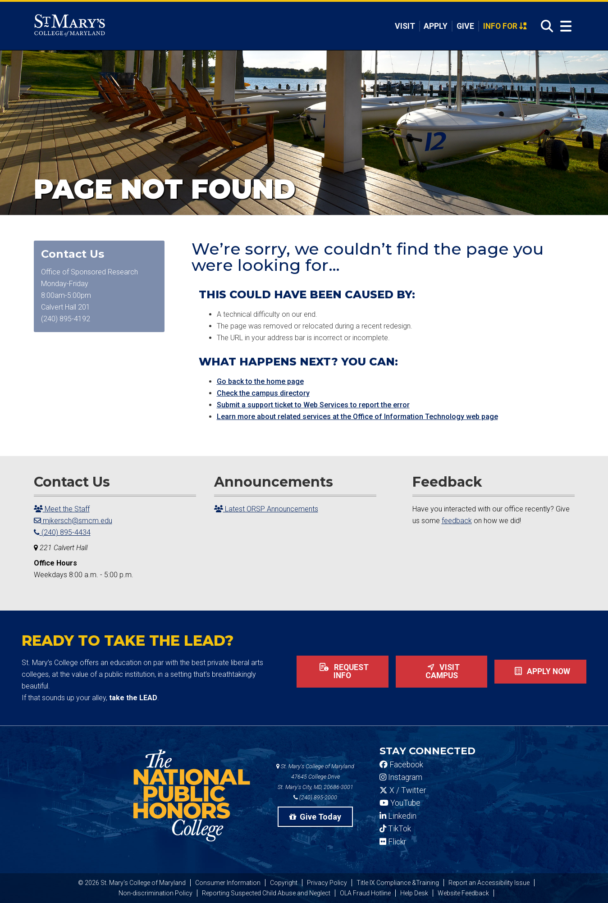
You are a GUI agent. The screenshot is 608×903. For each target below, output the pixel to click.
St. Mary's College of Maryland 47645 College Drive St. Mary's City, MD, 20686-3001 (315, 776)
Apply (436, 26)
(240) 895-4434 (62, 532)
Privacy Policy (327, 882)
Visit (405, 26)
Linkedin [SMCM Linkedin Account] (397, 816)
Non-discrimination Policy (155, 893)
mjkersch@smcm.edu (73, 520)
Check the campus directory (263, 393)
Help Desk (414, 893)
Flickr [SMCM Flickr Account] (392, 841)
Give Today (315, 816)
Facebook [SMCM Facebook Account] (401, 764)
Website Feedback (463, 893)
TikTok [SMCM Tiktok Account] (395, 828)
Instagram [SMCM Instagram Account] (400, 777)
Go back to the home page (260, 381)
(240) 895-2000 (315, 797)
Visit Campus (442, 671)
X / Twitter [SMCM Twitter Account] (402, 790)
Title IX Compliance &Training (398, 882)
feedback (457, 520)
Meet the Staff (62, 509)
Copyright (283, 882)
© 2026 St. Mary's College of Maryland (132, 882)
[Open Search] (544, 26)
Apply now (540, 671)
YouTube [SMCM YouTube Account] (400, 802)
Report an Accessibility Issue (489, 882)
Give (465, 26)
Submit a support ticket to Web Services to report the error (313, 405)
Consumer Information (228, 882)
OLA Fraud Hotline (365, 893)
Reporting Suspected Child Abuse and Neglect (266, 893)
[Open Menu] (564, 26)
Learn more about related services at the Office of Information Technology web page (357, 416)
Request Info (342, 671)
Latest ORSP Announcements (266, 509)
